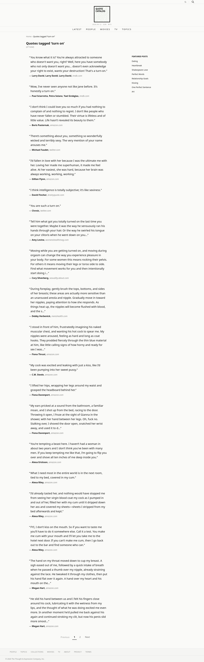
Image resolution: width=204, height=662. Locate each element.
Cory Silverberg (40, 278)
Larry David (38, 75)
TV (116, 29)
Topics (126, 29)
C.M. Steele (38, 374)
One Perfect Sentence (141, 87)
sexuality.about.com (59, 278)
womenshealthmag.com (57, 239)
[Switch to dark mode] (185, 2)
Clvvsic (35, 210)
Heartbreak (137, 65)
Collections (37, 652)
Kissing (135, 83)
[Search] (193, 2)
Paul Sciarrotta (40, 95)
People (91, 29)
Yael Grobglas (71, 95)
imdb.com (77, 75)
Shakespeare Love (140, 70)
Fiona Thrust (38, 354)
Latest (77, 29)
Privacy (78, 652)
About (67, 652)
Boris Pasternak (40, 125)
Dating (135, 61)
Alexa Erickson (40, 462)
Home (29, 36)
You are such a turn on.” (45, 206)
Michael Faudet (40, 149)
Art (133, 91)
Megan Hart (38, 588)
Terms (88, 652)
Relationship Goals (140, 78)
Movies (105, 29)
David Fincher (39, 194)
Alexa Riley (38, 482)
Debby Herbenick (41, 316)
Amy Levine (38, 239)
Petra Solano (56, 95)
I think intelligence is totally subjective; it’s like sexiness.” (66, 190)
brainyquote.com (56, 194)
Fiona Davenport (41, 394)
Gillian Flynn (38, 179)
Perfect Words (138, 74)
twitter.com (55, 149)
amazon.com (56, 125)
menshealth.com (60, 316)
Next (87, 637)
